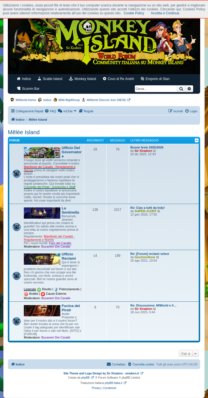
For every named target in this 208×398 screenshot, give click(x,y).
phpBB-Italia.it (113, 383)
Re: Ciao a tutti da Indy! (147, 207)
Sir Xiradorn (143, 150)
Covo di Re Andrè (118, 79)
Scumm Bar (28, 88)
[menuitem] (50, 111)
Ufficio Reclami (69, 256)
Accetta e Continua (165, 13)
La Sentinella (70, 210)
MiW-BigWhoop (69, 100)
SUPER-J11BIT (145, 211)
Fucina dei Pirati (71, 308)
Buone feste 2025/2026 (146, 147)
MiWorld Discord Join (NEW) (106, 100)
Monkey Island (82, 79)
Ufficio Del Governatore (72, 152)
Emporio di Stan (155, 79)
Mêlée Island (24, 132)
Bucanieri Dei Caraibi (55, 246)
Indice (24, 79)
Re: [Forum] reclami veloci (149, 253)
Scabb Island (50, 79)
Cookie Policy (134, 13)
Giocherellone (145, 257)
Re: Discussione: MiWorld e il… (153, 305)
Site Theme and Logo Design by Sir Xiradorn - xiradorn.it (101, 373)
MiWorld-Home (26, 100)
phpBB (85, 377)
